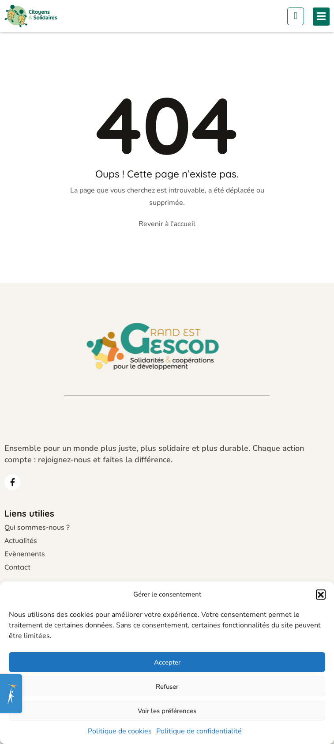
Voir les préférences (167, 710)
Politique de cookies (120, 731)
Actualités (20, 540)
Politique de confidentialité (199, 731)
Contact (17, 567)
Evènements (24, 553)
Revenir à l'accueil (167, 224)
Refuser (167, 686)
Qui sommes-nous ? (37, 527)
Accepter (167, 662)
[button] (320, 594)
